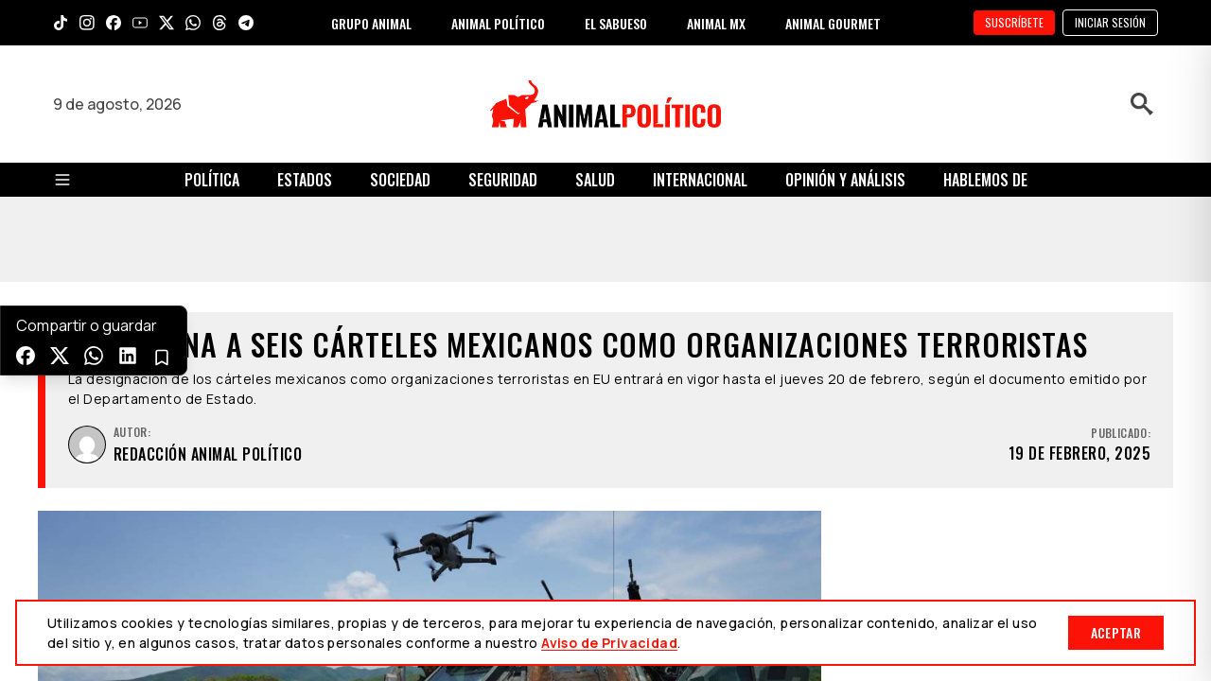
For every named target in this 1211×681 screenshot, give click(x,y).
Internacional (700, 179)
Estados (304, 179)
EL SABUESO (616, 23)
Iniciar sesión (1110, 22)
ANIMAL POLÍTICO (498, 23)
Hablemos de (985, 179)
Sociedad (400, 179)
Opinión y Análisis (845, 179)
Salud (595, 179)
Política (211, 179)
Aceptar (1116, 632)
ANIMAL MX (716, 23)
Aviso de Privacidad (609, 643)
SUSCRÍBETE (1014, 22)
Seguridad (502, 179)
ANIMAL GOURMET (833, 23)
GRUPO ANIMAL (371, 23)
